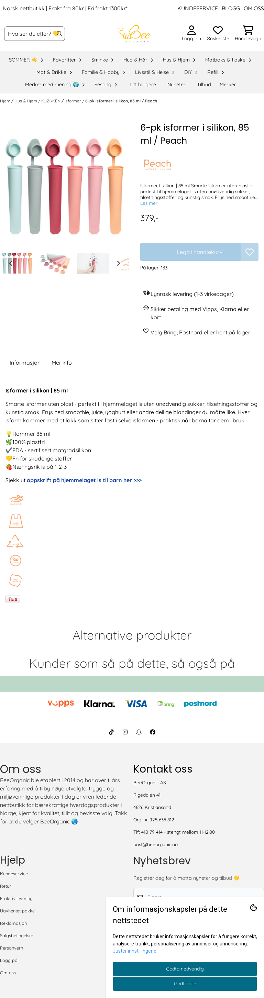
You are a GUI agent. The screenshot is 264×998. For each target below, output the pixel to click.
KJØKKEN (51, 100)
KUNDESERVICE (197, 8)
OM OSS (254, 8)
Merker (228, 84)
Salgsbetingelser (16, 935)
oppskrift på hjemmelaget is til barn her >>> (84, 480)
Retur (5, 886)
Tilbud (204, 84)
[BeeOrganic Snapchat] (138, 732)
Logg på (9, 960)
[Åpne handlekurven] (248, 34)
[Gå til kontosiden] (191, 34)
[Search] (59, 34)
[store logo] (134, 33)
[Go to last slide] (11, 263)
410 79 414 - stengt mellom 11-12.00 (178, 832)
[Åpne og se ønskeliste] (218, 34)
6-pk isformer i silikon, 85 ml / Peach (121, 100)
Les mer (148, 203)
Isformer (73, 100)
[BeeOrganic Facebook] (152, 732)
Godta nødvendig (185, 969)
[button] (249, 252)
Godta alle (185, 983)
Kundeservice (14, 873)
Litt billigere (143, 84)
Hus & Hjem (26, 100)
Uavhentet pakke (17, 910)
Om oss (8, 972)
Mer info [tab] (62, 362)
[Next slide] (118, 263)
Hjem (5, 100)
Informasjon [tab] (25, 362)
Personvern (11, 948)
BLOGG (230, 8)
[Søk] (34, 33)
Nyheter (176, 84)
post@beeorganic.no (155, 844)
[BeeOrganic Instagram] (125, 732)
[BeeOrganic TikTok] (111, 732)
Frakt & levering (16, 898)
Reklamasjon (13, 923)
